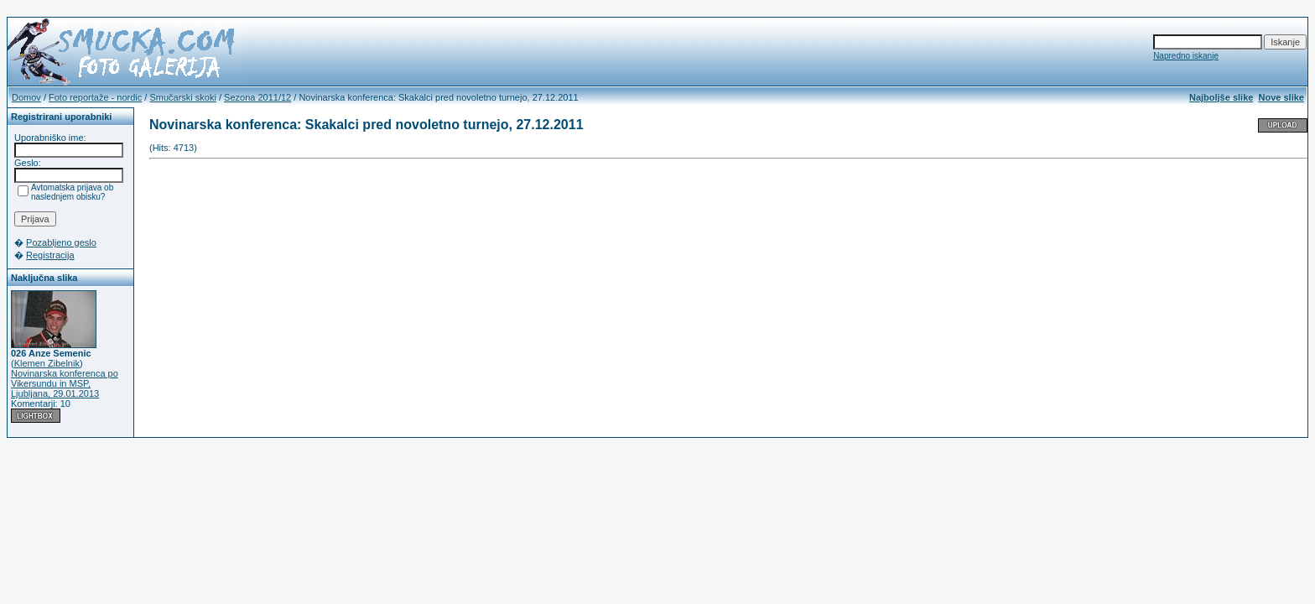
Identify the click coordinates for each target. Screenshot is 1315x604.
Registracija (50, 255)
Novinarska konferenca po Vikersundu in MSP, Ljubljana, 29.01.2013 (64, 383)
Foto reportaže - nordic (95, 97)
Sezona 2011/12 (257, 97)
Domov (26, 97)
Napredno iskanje (1186, 55)
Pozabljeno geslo (61, 242)
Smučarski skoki (182, 97)
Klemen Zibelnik (47, 363)
